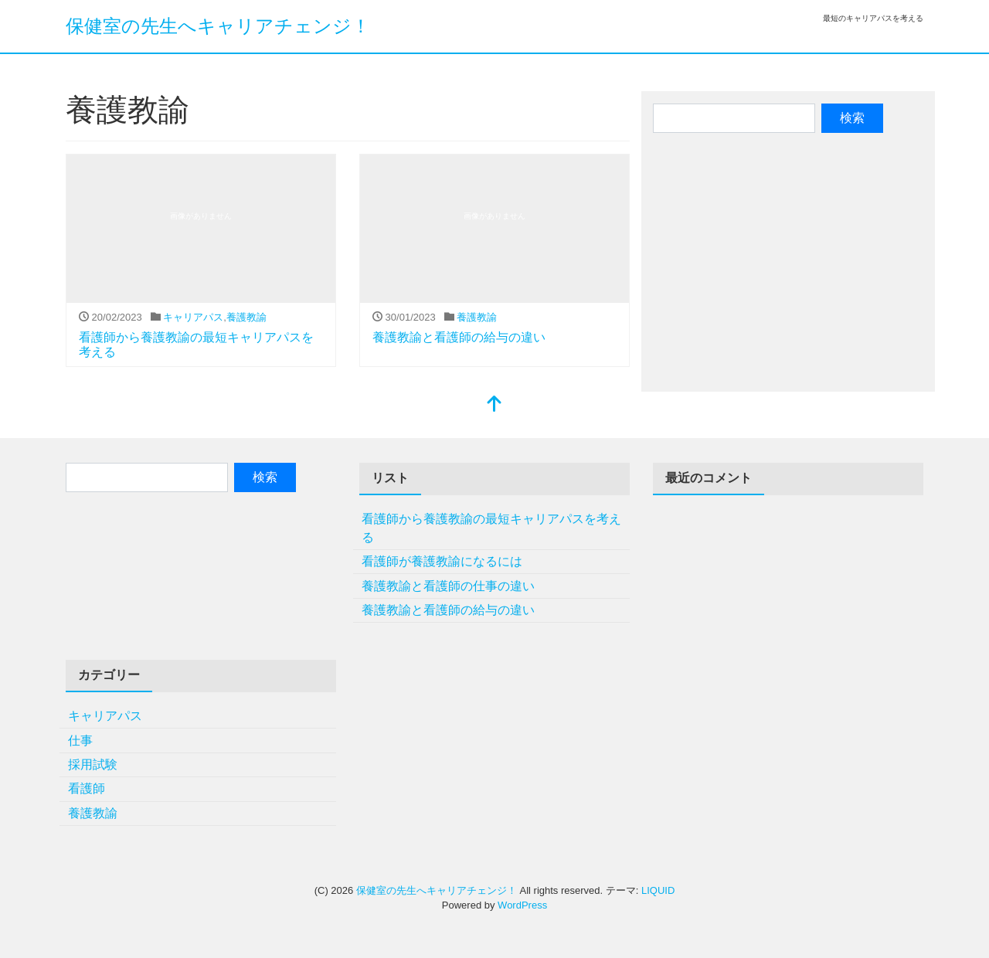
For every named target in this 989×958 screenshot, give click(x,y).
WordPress (522, 905)
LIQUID (658, 890)
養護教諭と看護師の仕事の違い (448, 586)
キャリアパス (193, 317)
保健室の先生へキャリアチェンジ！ (218, 25)
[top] (494, 405)
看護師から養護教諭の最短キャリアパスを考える (491, 528)
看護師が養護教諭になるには (442, 561)
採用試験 (92, 764)
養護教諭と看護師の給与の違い (458, 337)
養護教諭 (246, 317)
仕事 (80, 740)
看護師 (86, 788)
